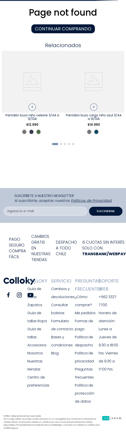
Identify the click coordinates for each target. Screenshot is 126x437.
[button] (55, 144)
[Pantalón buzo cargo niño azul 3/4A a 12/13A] (93, 95)
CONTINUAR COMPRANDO (63, 29)
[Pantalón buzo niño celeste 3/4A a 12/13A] (32, 95)
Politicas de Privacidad (91, 200)
